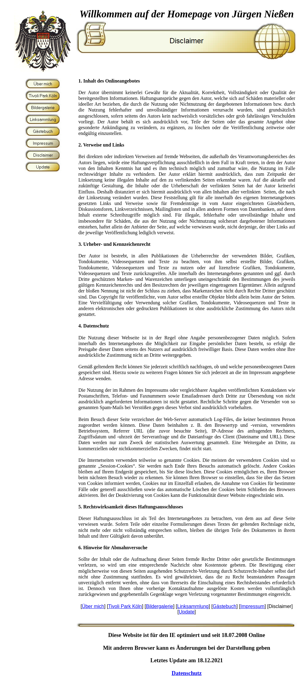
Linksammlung (193, 606)
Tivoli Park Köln (125, 606)
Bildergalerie (159, 606)
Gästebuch (224, 606)
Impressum (252, 606)
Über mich (93, 606)
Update (187, 611)
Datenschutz (187, 673)
